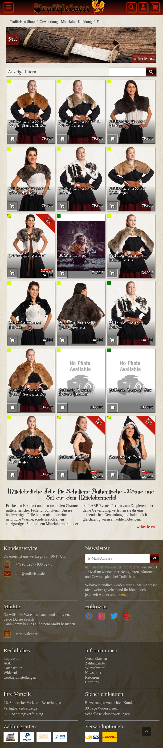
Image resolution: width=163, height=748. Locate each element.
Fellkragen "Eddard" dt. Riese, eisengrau (30, 191)
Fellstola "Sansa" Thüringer (26, 459)
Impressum (12, 658)
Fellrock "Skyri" (73, 457)
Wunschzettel (95, 668)
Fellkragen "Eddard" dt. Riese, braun (80, 123)
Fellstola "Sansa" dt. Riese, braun (128, 258)
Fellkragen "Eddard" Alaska (127, 123)
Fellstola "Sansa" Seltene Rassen (76, 392)
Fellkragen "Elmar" (27, 256)
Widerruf (10, 673)
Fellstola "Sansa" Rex (130, 390)
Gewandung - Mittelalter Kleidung (66, 22)
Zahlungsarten (96, 663)
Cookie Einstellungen (20, 677)
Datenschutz (13, 668)
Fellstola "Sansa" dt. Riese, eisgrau (78, 325)
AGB (8, 663)
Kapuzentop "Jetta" (126, 457)
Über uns (92, 682)
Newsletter (93, 673)
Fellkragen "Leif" (75, 256)
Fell (99, 22)
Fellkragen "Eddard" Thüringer (127, 191)
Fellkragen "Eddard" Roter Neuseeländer (27, 123)
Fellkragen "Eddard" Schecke (77, 191)
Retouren (92, 677)
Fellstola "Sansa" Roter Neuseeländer (27, 392)
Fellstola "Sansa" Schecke (126, 325)
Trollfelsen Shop (22, 22)
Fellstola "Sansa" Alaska (26, 325)
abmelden (117, 595)
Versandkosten (96, 658)
